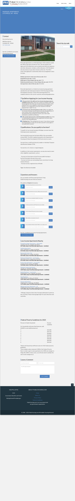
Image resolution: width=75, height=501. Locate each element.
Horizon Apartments (25, 281)
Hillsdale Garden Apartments (27, 267)
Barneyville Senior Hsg (26, 253)
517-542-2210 (6, 45)
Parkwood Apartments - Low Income (29, 258)
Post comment (44, 390)
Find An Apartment (68, 8)
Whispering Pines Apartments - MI (29, 286)
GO (71, 46)
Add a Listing (63, 3)
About (70, 3)
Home (58, 3)
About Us (37, 410)
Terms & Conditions (38, 414)
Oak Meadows (24, 277)
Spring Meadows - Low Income (28, 272)
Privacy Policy (37, 412)
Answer (50, 187)
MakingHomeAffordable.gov (13, 413)
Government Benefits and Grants (13, 410)
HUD (13, 407)
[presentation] (29, 391)
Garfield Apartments (25, 248)
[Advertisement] (37, 25)
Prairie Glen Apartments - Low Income (30, 262)
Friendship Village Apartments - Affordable (31, 243)
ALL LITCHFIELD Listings (9, 55)
